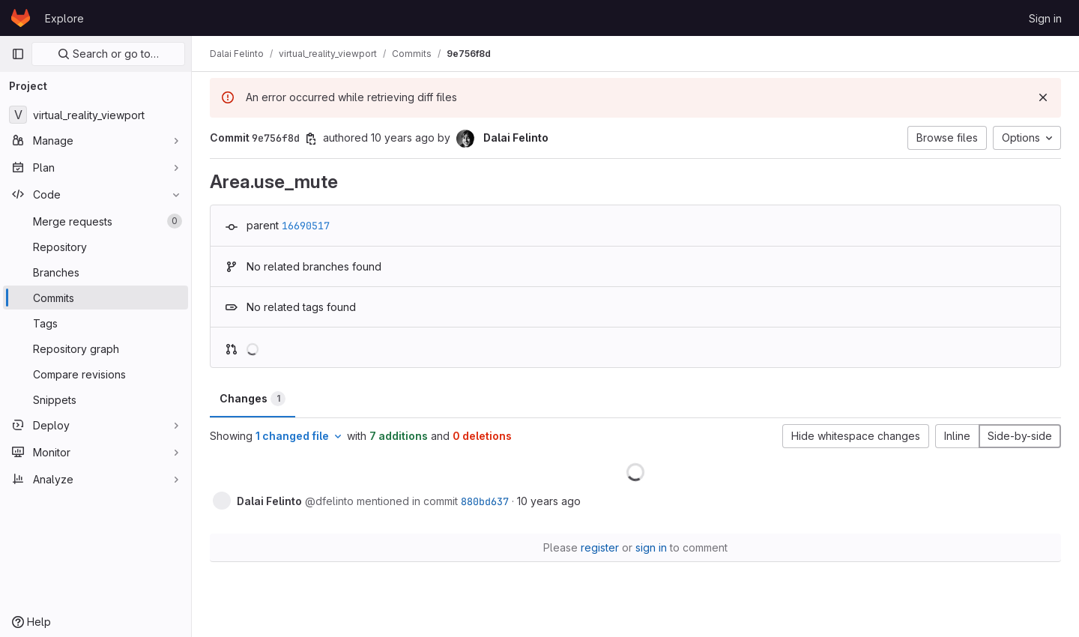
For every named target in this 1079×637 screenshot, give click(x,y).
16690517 (306, 225)
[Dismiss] (1043, 97)
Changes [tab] (252, 398)
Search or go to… (108, 53)
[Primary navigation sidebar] (18, 54)
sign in (651, 547)
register (600, 547)
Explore (64, 18)
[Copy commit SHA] (311, 139)
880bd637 (485, 501)
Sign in (1045, 18)
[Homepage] (20, 18)
